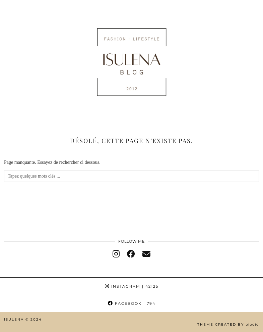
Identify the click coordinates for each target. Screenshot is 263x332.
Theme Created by (228, 324)
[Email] (146, 254)
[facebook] (131, 254)
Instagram (131, 286)
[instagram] (116, 254)
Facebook (131, 303)
